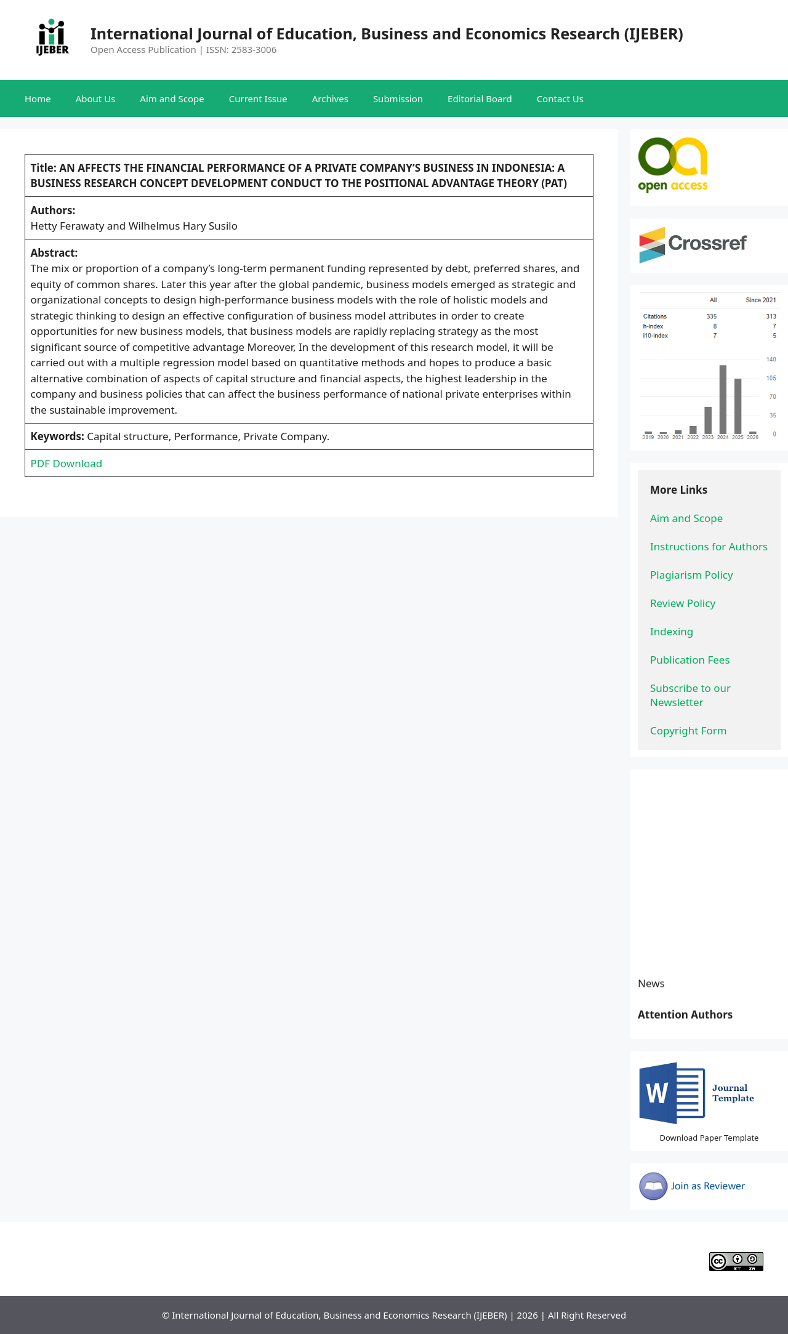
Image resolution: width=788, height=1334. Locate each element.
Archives (330, 98)
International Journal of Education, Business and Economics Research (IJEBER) (386, 33)
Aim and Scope (172, 98)
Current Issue (258, 98)
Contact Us (560, 98)
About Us (96, 98)
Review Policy (682, 603)
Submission (398, 98)
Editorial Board (480, 98)
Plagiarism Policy (691, 575)
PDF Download (67, 463)
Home (38, 98)
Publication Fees (690, 660)
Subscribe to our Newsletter (692, 695)
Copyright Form (688, 730)
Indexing (671, 631)
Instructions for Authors (709, 546)
